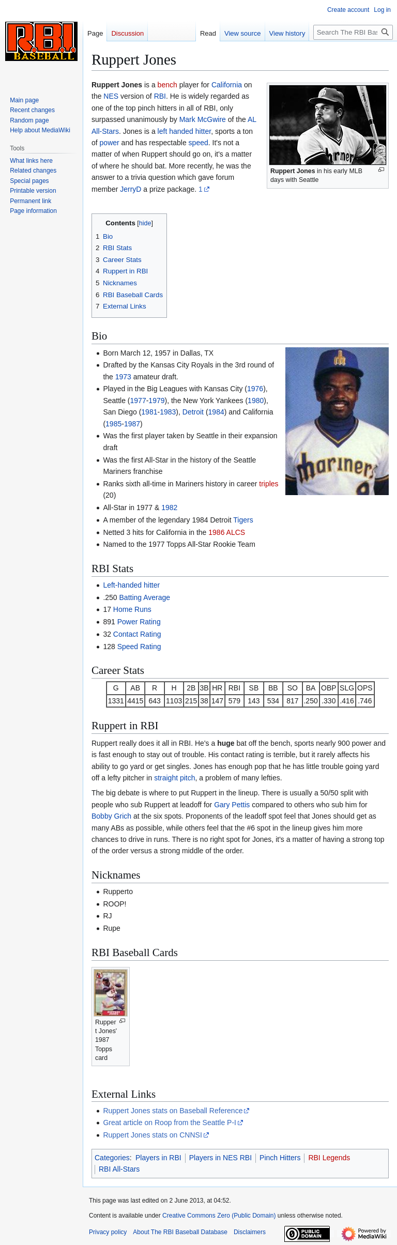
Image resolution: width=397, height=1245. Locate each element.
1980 (256, 400)
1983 (168, 412)
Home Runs (132, 609)
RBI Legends (329, 1158)
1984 (216, 412)
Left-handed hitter (131, 585)
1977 (138, 400)
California (226, 85)
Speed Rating (139, 646)
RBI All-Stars (119, 1169)
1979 (156, 400)
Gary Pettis (232, 805)
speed (198, 143)
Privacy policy (108, 1232)
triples (268, 484)
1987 (132, 424)
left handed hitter (184, 131)
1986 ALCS (226, 532)
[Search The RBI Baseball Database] (353, 32)
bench (167, 85)
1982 (169, 507)
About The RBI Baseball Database (180, 1232)
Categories (112, 1158)
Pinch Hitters (279, 1158)
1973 (123, 377)
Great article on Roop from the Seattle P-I (169, 1122)
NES (110, 96)
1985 (113, 424)
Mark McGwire (202, 119)
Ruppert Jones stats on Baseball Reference (172, 1110)
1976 (255, 389)
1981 (149, 412)
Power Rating (139, 622)
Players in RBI (158, 1158)
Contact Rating (137, 634)
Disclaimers (250, 1232)
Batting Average (145, 597)
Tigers (243, 520)
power (109, 143)
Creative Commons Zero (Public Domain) (219, 1215)
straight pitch (174, 778)
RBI (160, 96)
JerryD (130, 189)
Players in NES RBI (220, 1158)
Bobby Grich (111, 816)
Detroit (193, 412)
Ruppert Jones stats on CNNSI (152, 1135)
